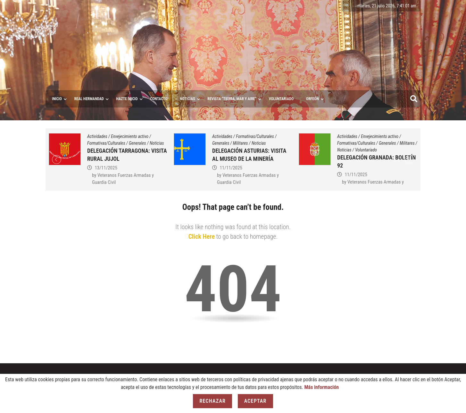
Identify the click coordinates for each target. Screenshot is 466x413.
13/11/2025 (106, 168)
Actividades (97, 136)
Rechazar (212, 401)
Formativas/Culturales (106, 143)
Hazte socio (127, 99)
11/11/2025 (231, 168)
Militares (240, 143)
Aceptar (255, 401)
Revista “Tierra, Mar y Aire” (231, 99)
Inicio (57, 99)
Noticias (187, 99)
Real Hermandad (89, 99)
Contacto (158, 99)
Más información (321, 387)
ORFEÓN (312, 99)
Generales (137, 143)
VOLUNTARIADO (281, 99)
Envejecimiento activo (129, 136)
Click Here (201, 236)
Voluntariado (366, 149)
